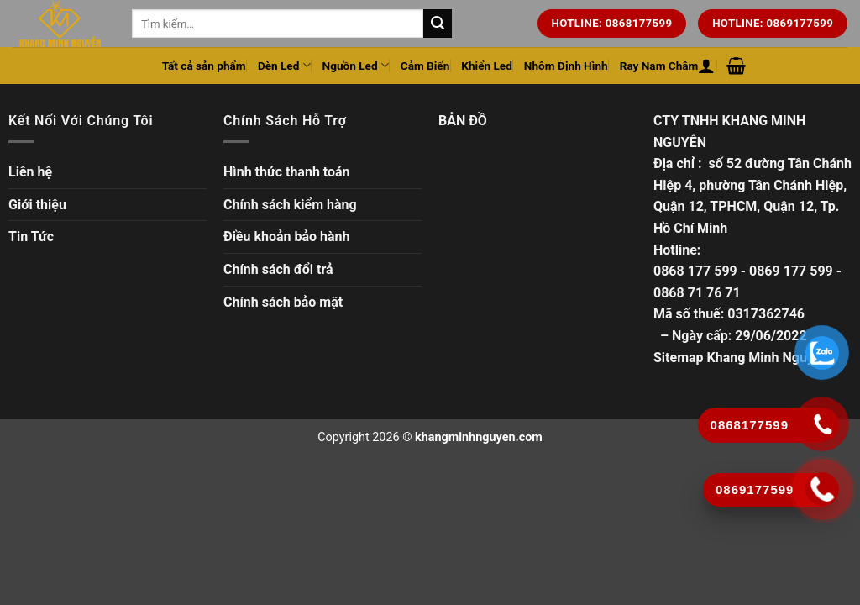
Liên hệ (30, 172)
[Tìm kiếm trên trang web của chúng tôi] (437, 23)
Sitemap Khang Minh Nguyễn (740, 358)
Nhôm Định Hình (566, 65)
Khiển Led (486, 65)
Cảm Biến (425, 65)
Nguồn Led (355, 65)
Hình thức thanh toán (286, 172)
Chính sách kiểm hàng (290, 205)
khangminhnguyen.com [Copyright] (479, 437)
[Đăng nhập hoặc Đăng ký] (706, 65)
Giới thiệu (37, 205)
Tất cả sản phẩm (204, 65)
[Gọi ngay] (823, 489)
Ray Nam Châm (659, 65)
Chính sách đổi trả (278, 269)
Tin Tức (31, 237)
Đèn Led (284, 65)
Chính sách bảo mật (283, 302)
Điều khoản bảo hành (286, 237)
